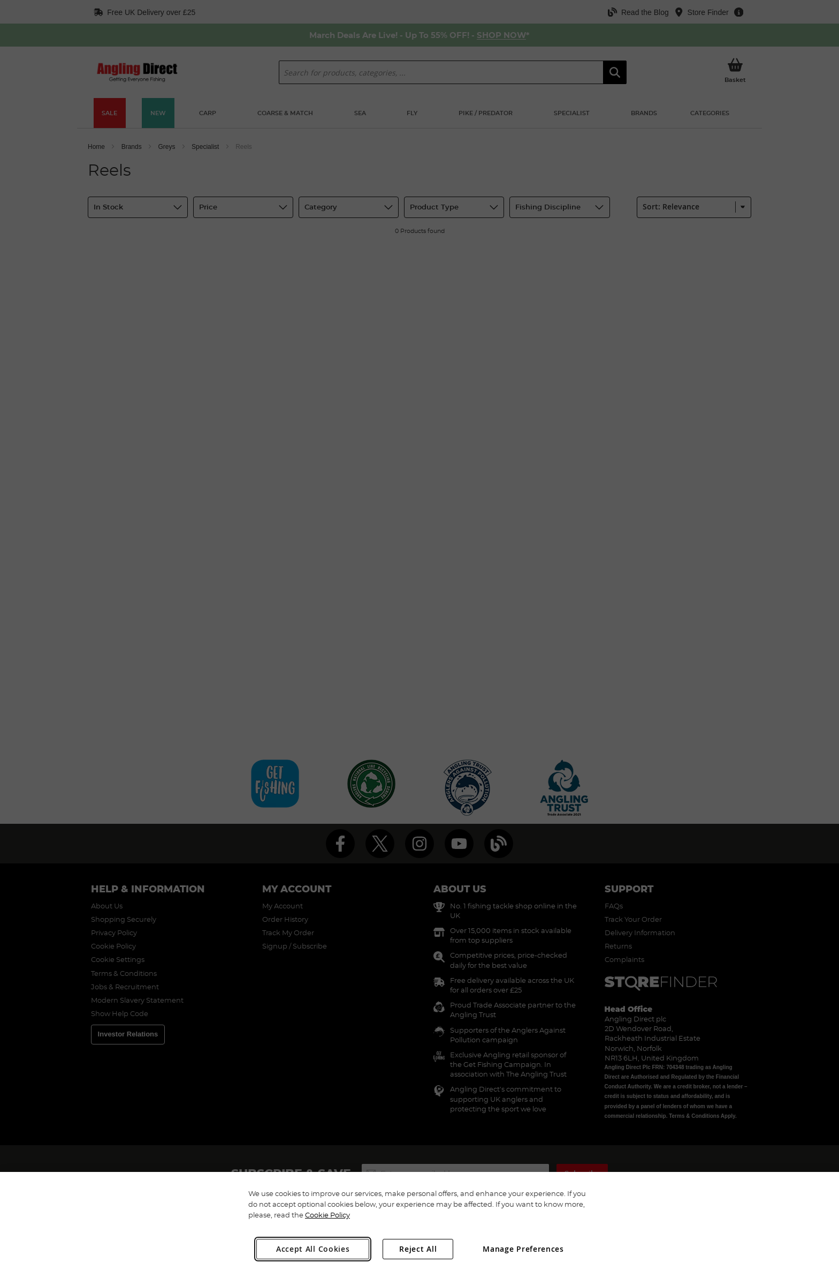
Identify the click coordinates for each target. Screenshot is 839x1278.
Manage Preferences (523, 1249)
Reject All (418, 1249)
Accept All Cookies (313, 1249)
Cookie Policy (327, 1215)
